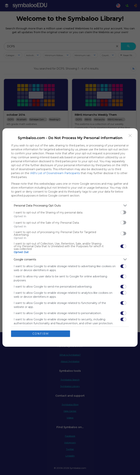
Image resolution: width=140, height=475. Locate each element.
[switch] (123, 212)
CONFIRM (40, 333)
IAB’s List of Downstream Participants (55, 173)
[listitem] (70, 205)
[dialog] (70, 237)
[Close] (130, 135)
